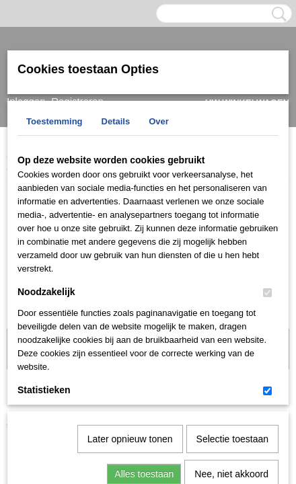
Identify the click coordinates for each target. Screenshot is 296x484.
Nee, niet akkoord (231, 334)
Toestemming (54, 121)
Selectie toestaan (232, 299)
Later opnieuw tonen (130, 299)
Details (116, 121)
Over (159, 121)
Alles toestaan (144, 334)
